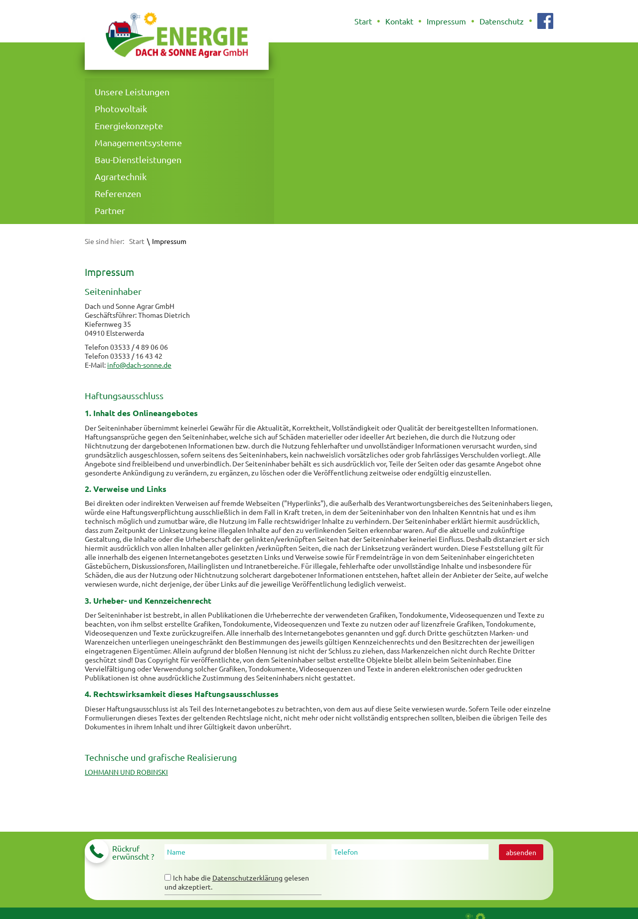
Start (137, 240)
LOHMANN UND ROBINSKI (126, 771)
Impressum (169, 240)
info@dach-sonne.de (139, 364)
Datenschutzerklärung (247, 877)
